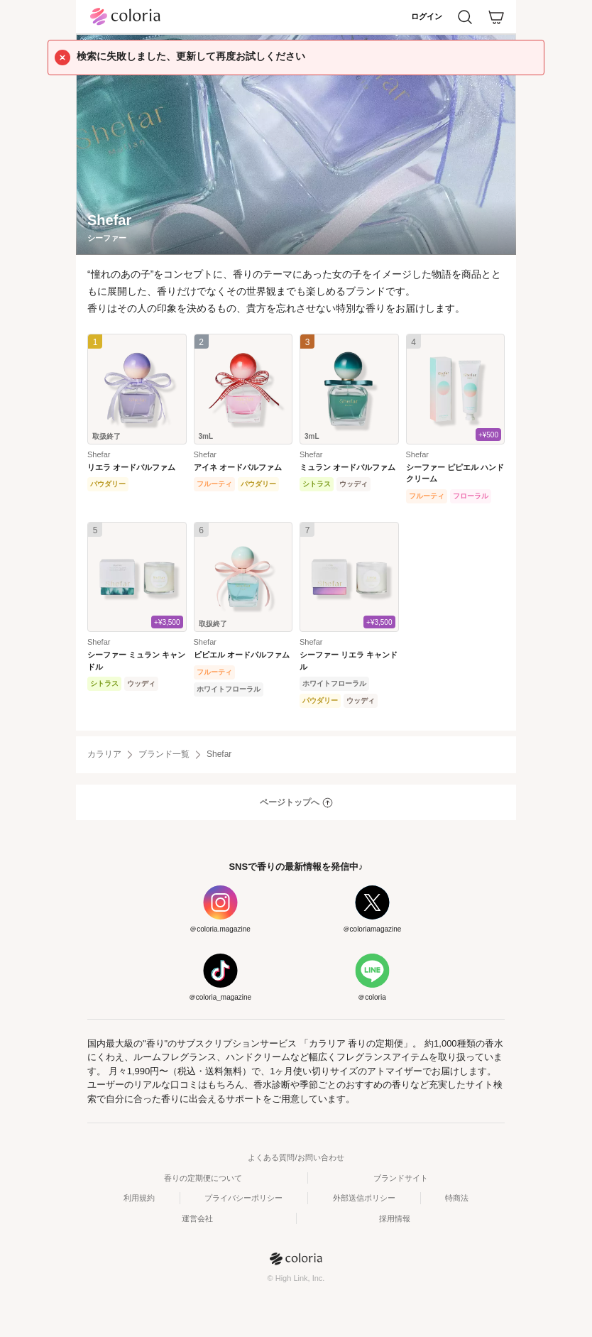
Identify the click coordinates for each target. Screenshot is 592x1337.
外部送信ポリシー (364, 1198)
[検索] (465, 17)
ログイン (426, 16)
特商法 (456, 1198)
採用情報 (394, 1218)
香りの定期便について (203, 1178)
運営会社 (197, 1218)
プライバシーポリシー (243, 1198)
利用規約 (139, 1198)
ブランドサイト (400, 1178)
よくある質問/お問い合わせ (296, 1157)
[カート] (496, 17)
